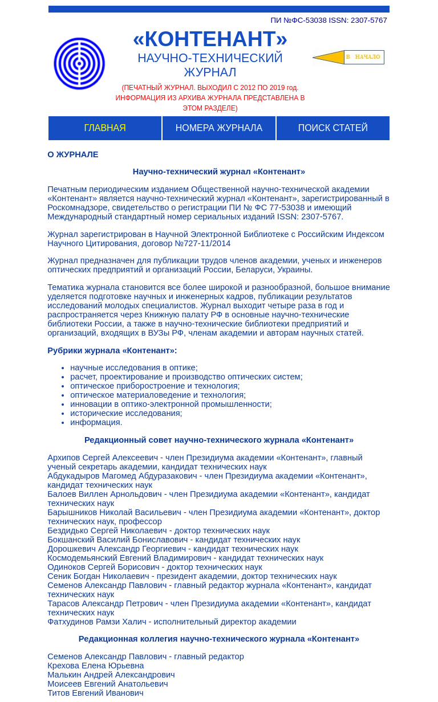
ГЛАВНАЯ (104, 128)
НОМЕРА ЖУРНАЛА (219, 128)
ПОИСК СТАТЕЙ (333, 128)
